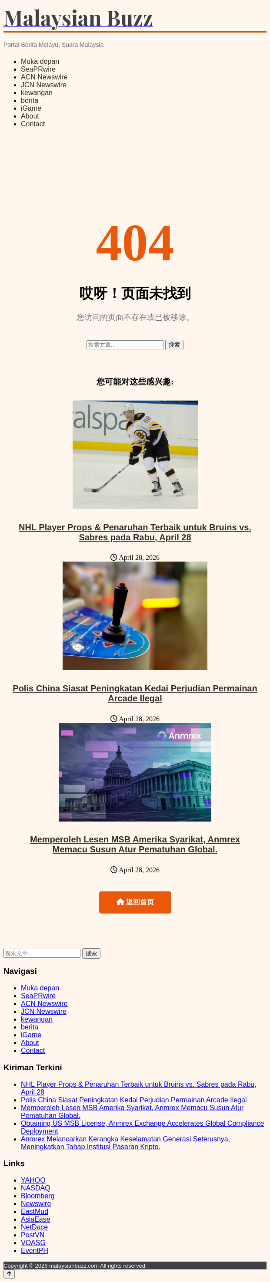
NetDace (34, 1227)
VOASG (33, 1242)
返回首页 (135, 902)
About (30, 116)
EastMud (34, 1211)
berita (29, 100)
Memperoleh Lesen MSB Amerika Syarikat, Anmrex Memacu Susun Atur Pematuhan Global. (135, 844)
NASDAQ (35, 1188)
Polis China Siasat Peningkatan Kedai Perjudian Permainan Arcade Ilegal (135, 693)
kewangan (37, 92)
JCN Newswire (44, 85)
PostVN (32, 1235)
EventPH (34, 1250)
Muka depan (40, 61)
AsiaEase (35, 1219)
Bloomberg (37, 1196)
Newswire (36, 1203)
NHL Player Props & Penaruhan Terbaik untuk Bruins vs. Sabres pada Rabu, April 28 (135, 532)
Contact (33, 124)
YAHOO (33, 1180)
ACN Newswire (44, 77)
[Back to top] (9, 1274)
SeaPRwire (38, 69)
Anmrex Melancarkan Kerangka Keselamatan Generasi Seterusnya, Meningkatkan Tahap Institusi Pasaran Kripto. (125, 1143)
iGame (31, 108)
